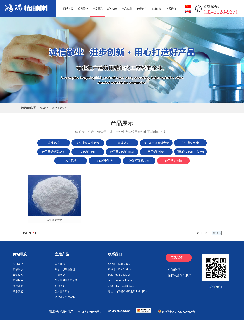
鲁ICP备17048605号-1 (89, 311)
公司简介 (83, 8)
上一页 (195, 233)
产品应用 (127, 8)
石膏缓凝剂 (61, 274)
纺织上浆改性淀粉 (65, 269)
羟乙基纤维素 (62, 291)
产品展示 (98, 8)
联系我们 (171, 8)
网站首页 (68, 8)
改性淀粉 (60, 264)
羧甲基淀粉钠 (54, 219)
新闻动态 (112, 8)
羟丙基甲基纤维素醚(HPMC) (66, 283)
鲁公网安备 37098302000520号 (176, 311)
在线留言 (156, 8)
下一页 (204, 233)
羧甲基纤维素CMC (65, 296)
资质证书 (141, 8)
